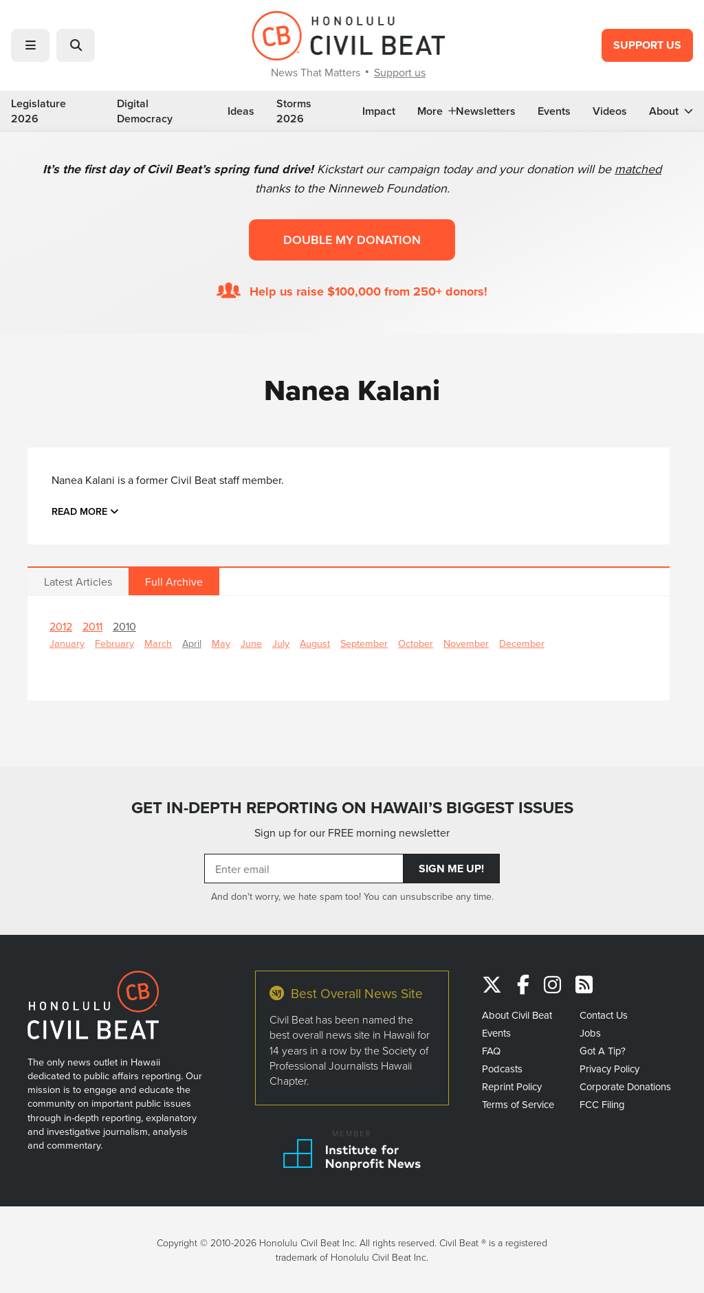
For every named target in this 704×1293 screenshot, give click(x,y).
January (67, 643)
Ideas (241, 111)
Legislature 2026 (38, 111)
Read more (85, 511)
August (315, 643)
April (191, 643)
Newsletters (486, 111)
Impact (378, 111)
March (158, 643)
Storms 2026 (293, 111)
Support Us (647, 45)
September (364, 643)
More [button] (436, 111)
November (466, 643)
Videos (610, 111)
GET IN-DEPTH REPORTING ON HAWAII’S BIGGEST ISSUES (352, 807)
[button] (30, 45)
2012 (61, 626)
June (251, 643)
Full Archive (174, 581)
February (114, 643)
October (415, 643)
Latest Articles (78, 581)
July (280, 643)
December (521, 643)
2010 (124, 626)
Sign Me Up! (451, 868)
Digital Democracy (145, 111)
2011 (92, 626)
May (221, 643)
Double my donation (352, 239)
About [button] (671, 111)
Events (554, 111)
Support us (400, 72)
